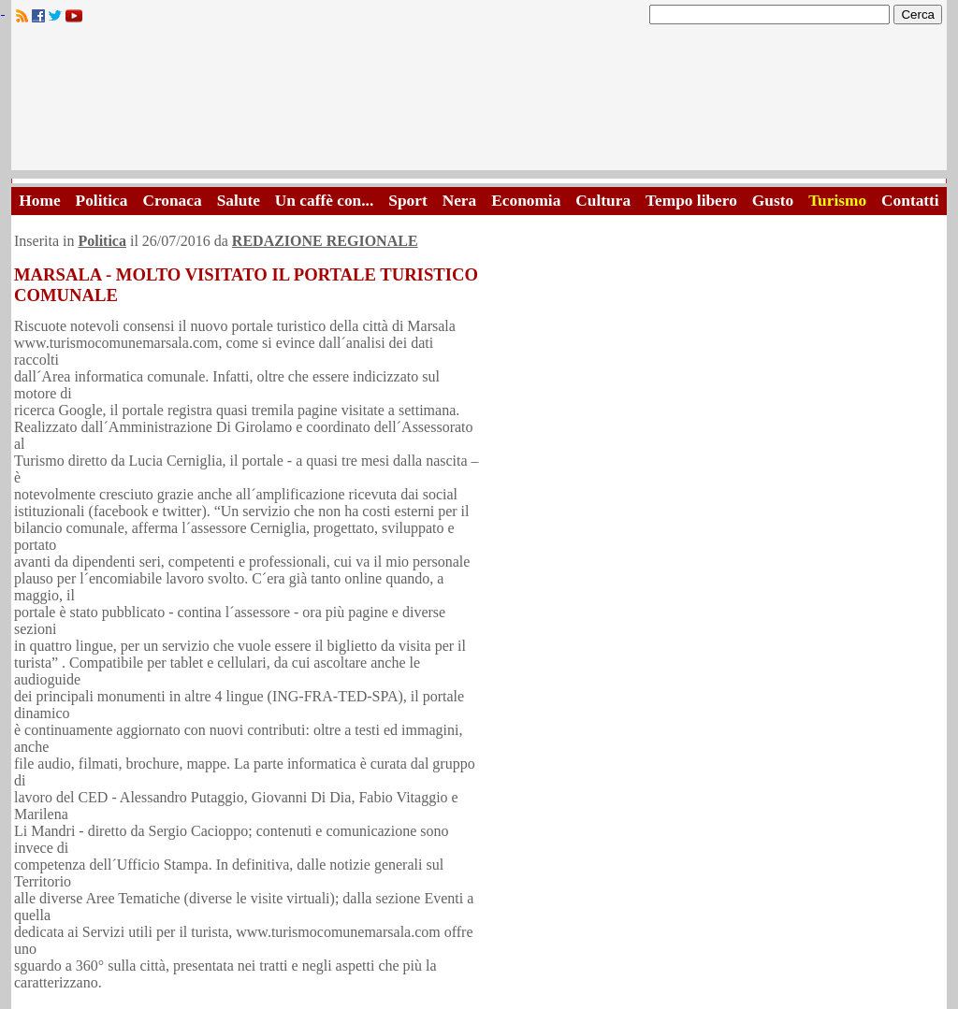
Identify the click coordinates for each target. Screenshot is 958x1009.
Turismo (837, 200)
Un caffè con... (324, 200)
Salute (238, 200)
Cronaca (171, 200)
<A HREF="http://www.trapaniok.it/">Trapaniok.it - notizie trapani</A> (479, 102)
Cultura (603, 200)
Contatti (910, 200)
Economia (525, 200)
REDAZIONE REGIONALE (325, 241)
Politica (102, 200)
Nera (460, 200)
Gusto (772, 200)
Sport (407, 200)
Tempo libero (691, 200)
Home (39, 200)
